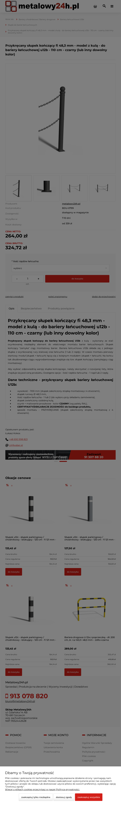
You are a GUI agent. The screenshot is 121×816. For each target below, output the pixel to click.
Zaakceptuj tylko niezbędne (35, 797)
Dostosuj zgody (64, 797)
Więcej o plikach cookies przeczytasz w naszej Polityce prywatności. (42, 789)
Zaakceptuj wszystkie (89, 797)
